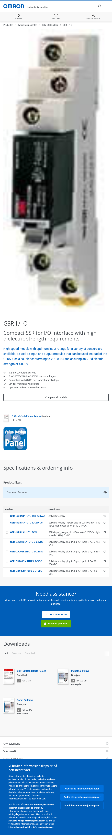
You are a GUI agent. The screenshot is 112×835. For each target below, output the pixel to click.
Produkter (8, 25)
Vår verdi (9, 751)
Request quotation (56, 623)
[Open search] (99, 6)
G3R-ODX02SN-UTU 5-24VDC (26, 571)
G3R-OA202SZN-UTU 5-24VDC (26, 551)
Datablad (30, 653)
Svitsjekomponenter (27, 25)
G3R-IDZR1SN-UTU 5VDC (24, 532)
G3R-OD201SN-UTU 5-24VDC (26, 561)
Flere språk (76, 684)
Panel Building (25, 700)
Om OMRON (11, 744)
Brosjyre (16, 653)
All (6, 653)
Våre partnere (13, 759)
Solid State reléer (50, 25)
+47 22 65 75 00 (56, 614)
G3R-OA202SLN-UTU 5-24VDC (26, 542)
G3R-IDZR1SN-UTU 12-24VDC (26, 522)
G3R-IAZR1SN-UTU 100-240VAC (27, 516)
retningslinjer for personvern (21, 814)
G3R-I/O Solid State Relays (31, 416)
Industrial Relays (80, 671)
